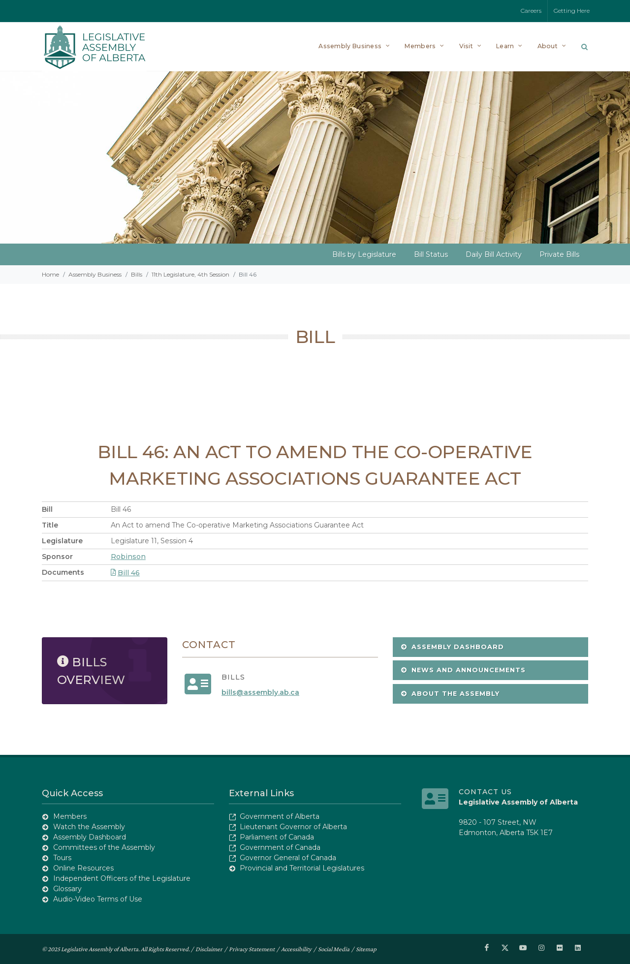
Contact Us (485, 791)
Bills (136, 274)
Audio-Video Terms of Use (97, 899)
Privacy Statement (252, 948)
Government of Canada (280, 847)
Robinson (128, 556)
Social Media (333, 948)
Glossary (67, 888)
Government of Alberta (279, 816)
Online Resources (83, 868)
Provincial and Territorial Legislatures (302, 868)
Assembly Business (95, 274)
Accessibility (296, 948)
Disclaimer (208, 948)
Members (70, 816)
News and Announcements (463, 670)
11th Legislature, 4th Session (190, 274)
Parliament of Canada (277, 837)
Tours (62, 857)
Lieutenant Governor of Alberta (293, 826)
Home (50, 274)
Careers (531, 10)
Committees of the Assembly (104, 847)
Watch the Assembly (89, 826)
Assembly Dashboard (452, 647)
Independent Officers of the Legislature (121, 878)
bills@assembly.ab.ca (260, 692)
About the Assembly (450, 693)
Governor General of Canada (288, 857)
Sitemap (366, 948)
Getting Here (572, 10)
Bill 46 (125, 572)
